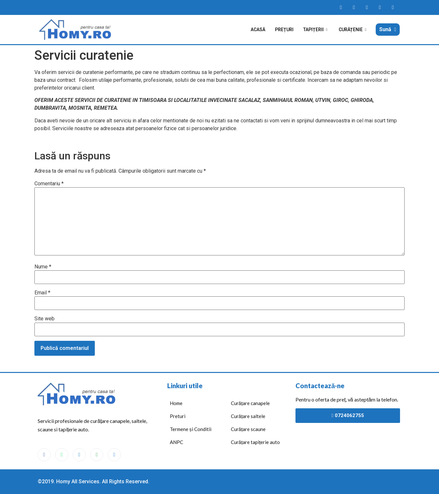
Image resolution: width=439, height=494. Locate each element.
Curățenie (353, 29)
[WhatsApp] (61, 454)
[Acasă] (76, 29)
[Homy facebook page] (341, 7)
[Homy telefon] (393, 7)
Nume (42, 266)
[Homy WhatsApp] (354, 7)
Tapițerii (316, 29)
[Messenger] (79, 454)
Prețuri (284, 29)
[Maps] (96, 454)
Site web (44, 318)
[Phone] (114, 454)
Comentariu (49, 183)
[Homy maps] (380, 7)
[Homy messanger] (367, 7)
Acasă (258, 29)
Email (42, 292)
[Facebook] (44, 454)
